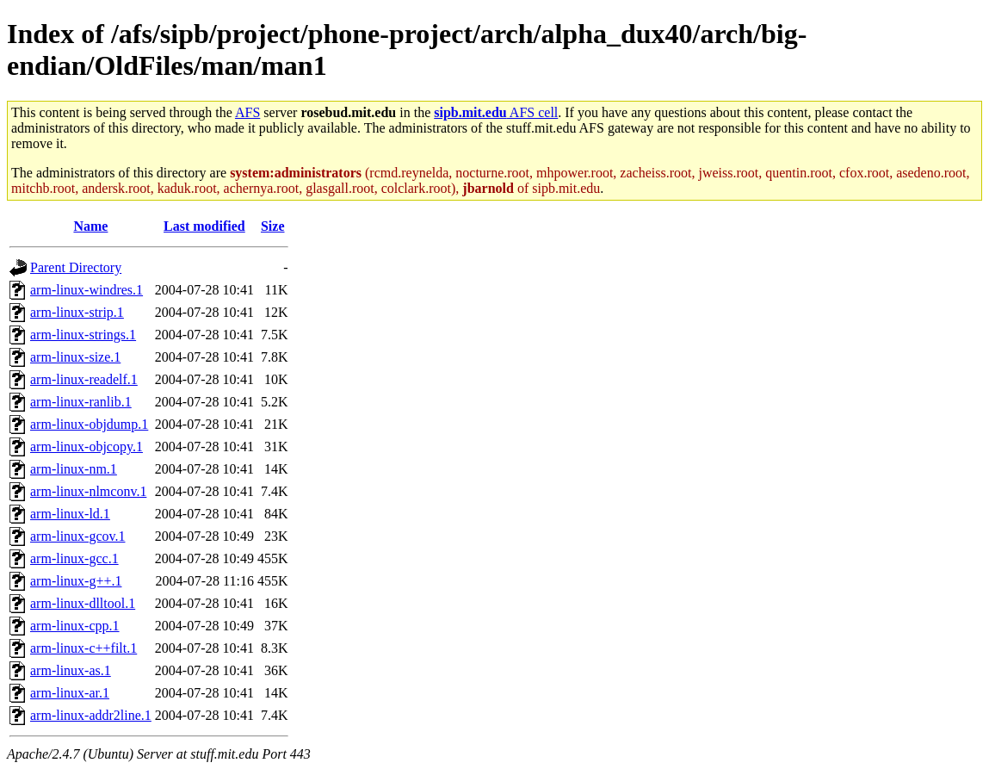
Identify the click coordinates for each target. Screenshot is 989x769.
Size (273, 226)
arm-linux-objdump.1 (89, 424)
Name (90, 226)
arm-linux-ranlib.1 (81, 401)
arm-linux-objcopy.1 (86, 446)
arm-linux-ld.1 (70, 513)
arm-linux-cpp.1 (75, 625)
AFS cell (496, 112)
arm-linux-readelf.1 (84, 379)
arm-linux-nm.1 (73, 469)
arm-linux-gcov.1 (77, 536)
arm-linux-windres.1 (86, 289)
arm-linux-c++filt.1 (83, 648)
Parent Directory (75, 267)
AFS (247, 112)
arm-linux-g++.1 (75, 581)
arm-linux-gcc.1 (74, 558)
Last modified (204, 226)
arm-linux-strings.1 (83, 334)
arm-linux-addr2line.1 (90, 715)
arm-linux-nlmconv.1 (88, 491)
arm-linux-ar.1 (69, 692)
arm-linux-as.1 (70, 670)
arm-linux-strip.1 (77, 312)
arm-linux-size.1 (75, 357)
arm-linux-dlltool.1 (82, 603)
